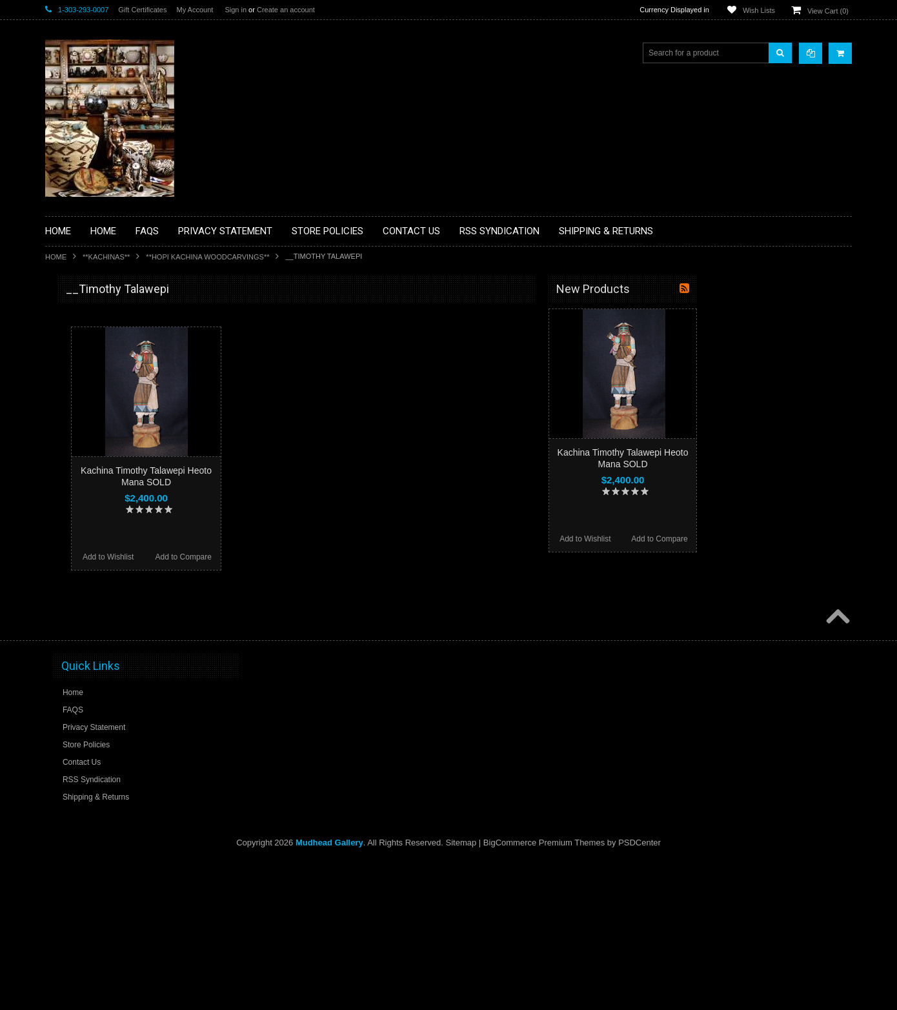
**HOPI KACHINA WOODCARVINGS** (207, 257)
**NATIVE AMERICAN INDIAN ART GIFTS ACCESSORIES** (113, 521)
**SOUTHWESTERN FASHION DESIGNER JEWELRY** (107, 652)
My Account (194, 10)
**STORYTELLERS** (89, 712)
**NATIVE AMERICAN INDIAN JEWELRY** (105, 554)
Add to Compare (338, 556)
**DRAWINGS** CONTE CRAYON (112, 449)
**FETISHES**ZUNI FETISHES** (110, 471)
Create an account (286, 10)
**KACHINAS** (106, 257)
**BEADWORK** (81, 395)
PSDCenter (639, 991)
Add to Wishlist (262, 556)
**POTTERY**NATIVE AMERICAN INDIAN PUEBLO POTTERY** (112, 685)
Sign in (236, 10)
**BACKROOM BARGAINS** (102, 318)
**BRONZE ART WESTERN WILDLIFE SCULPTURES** (120, 422)
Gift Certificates (142, 10)
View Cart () (828, 11)
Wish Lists (759, 10)
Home (55, 257)
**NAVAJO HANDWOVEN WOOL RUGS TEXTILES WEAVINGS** (122, 619)
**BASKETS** (77, 340)
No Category (74, 733)
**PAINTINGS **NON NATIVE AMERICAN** (104, 368)
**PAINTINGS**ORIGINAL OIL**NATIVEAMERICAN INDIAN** (113, 586)
